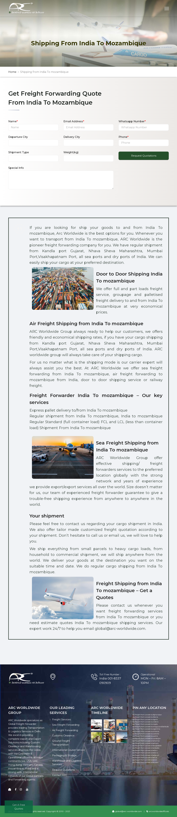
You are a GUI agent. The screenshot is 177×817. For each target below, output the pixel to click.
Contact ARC (59, 775)
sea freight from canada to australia (145, 734)
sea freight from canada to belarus (145, 753)
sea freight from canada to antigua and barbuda (150, 726)
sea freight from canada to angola (145, 724)
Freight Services (61, 719)
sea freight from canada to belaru (144, 750)
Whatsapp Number (132, 121)
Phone (123, 137)
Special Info (16, 167)
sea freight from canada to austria (145, 736)
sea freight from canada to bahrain (145, 743)
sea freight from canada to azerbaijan (146, 738)
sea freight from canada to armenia (145, 731)
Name (13, 121)
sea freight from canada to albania (145, 717)
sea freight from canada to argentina (146, 729)
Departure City (18, 137)
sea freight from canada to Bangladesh (147, 746)
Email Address (73, 121)
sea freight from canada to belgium (145, 755)
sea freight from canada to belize (144, 757)
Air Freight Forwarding (65, 730)
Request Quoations (63, 769)
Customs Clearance (63, 735)
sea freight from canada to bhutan (145, 762)
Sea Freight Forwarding (65, 724)
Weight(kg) (70, 152)
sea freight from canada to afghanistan (147, 715)
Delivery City (71, 137)
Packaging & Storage (64, 755)
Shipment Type (18, 152)
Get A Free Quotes (18, 806)
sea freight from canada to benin (144, 760)
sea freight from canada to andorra (145, 722)
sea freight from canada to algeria (145, 719)
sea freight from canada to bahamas (146, 741)
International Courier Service (68, 749)
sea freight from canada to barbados (145, 748)
